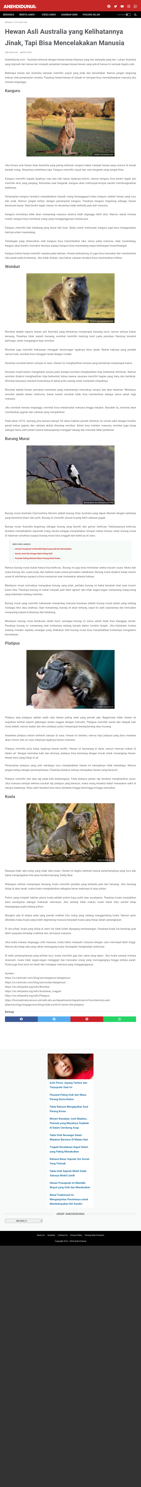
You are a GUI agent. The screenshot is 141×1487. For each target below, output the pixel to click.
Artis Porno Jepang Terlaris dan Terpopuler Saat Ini (118, 47)
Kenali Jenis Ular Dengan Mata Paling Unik (33, 659)
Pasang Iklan (93, 10)
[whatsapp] (81, 1217)
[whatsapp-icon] (133, 3)
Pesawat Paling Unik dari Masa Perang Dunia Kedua (37, 663)
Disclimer (51, 1246)
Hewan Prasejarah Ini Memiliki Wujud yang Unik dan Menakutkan (43, 654)
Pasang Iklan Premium (94, 1246)
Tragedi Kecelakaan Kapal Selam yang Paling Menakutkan (119, 134)
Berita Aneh (29, 10)
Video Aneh (51, 10)
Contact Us (62, 1246)
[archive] (121, 225)
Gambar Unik (71, 10)
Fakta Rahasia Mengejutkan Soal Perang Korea (115, 80)
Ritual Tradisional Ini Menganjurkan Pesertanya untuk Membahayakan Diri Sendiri (116, 199)
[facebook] (107, 3)
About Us (41, 1246)
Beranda (10, 10)
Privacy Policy (76, 1246)
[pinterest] (59, 1217)
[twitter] (113, 3)
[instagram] (126, 3)
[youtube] (120, 3)
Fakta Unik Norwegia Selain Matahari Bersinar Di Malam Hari (118, 117)
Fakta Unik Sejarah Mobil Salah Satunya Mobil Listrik (119, 162)
